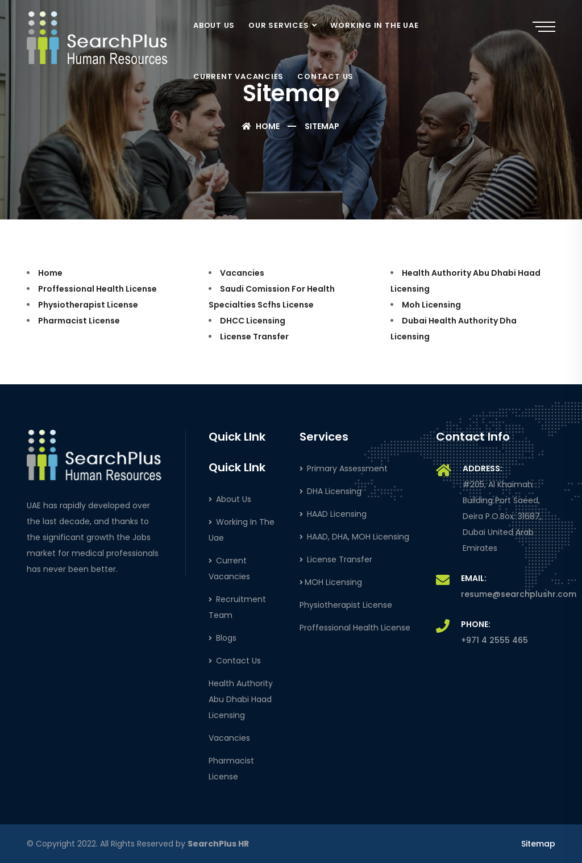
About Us (230, 499)
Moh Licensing (431, 304)
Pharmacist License (79, 320)
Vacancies (242, 273)
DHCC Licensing (252, 320)
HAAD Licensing (333, 514)
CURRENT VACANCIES (238, 76)
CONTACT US (325, 76)
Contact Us (235, 660)
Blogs (222, 638)
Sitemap (538, 843)
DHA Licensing (330, 491)
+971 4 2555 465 (494, 640)
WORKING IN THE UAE (374, 25)
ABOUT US (214, 25)
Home (261, 126)
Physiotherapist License (88, 304)
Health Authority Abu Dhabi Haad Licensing (241, 699)
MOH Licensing (331, 582)
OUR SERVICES (278, 25)
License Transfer (254, 336)
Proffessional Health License (97, 288)
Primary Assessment (344, 468)
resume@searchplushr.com (518, 594)
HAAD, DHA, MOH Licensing (354, 536)
